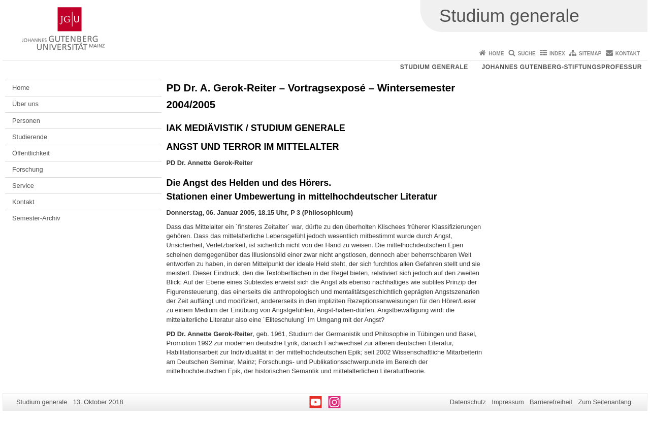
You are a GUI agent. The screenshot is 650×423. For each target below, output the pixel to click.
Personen (26, 120)
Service (23, 185)
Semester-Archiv (36, 218)
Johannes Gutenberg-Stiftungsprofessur (561, 67)
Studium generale (434, 67)
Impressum (508, 402)
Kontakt (627, 53)
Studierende (29, 137)
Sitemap (590, 53)
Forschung (27, 169)
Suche (527, 53)
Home (496, 53)
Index (557, 53)
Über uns (25, 104)
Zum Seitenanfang (604, 402)
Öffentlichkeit (31, 153)
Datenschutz (468, 402)
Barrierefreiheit (551, 402)
